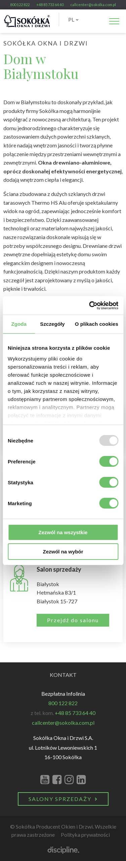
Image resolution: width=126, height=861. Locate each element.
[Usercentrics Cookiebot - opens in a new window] (89, 305)
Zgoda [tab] (19, 324)
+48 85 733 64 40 (50, 4)
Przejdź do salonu (73, 620)
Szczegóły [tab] (52, 324)
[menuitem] (73, 19)
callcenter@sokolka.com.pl (93, 4)
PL (73, 19)
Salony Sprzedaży (63, 799)
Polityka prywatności (85, 834)
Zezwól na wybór (63, 551)
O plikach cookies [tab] (96, 324)
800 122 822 (20, 4)
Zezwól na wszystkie (63, 532)
